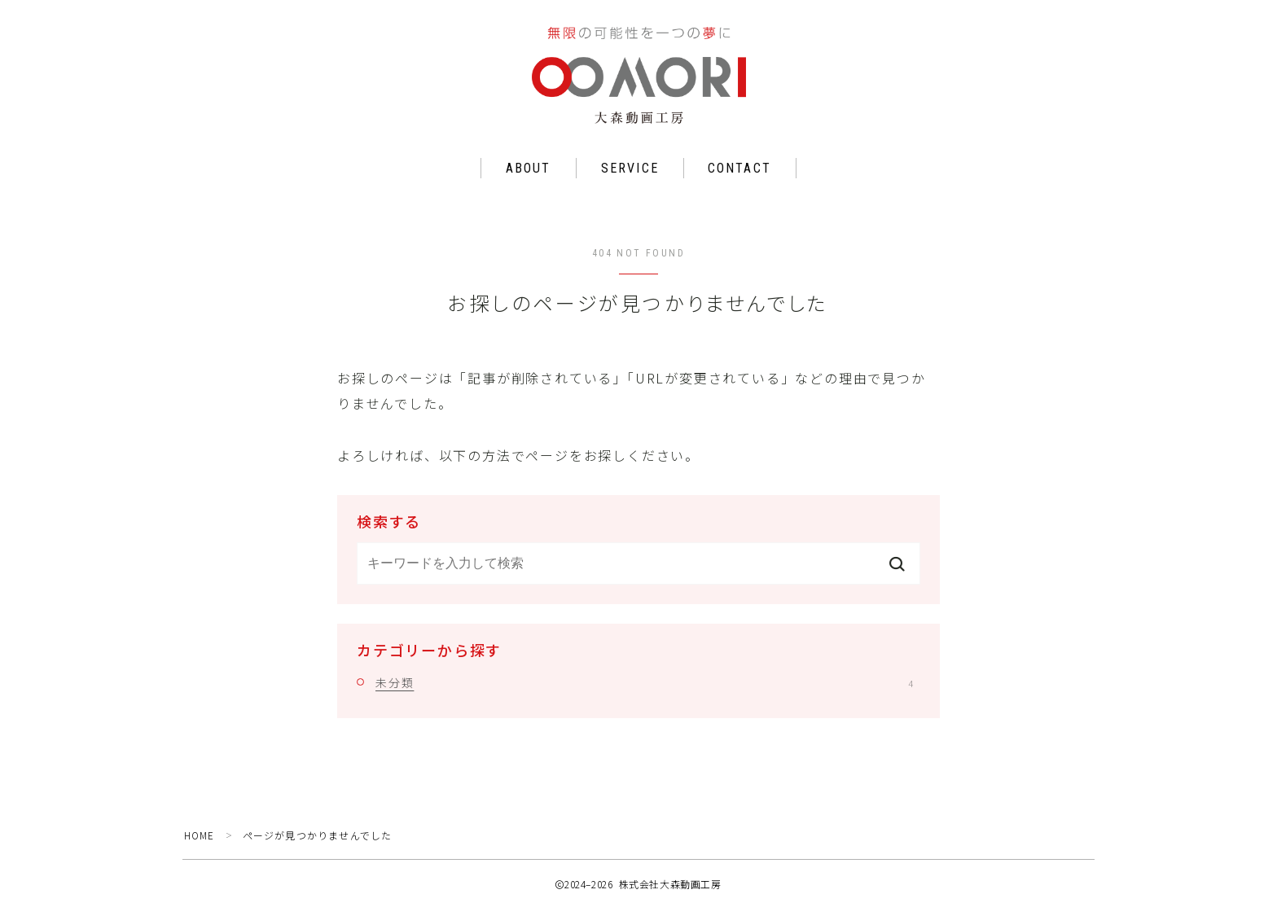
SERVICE (630, 177)
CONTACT (739, 177)
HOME (200, 843)
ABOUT (528, 177)
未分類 (644, 690)
